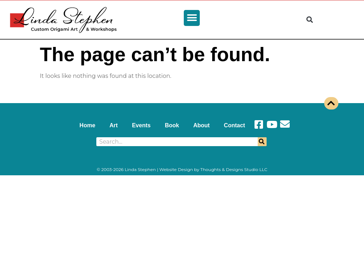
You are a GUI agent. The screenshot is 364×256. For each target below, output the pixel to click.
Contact (234, 125)
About (201, 125)
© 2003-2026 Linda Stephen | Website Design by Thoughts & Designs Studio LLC (182, 169)
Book (172, 125)
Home (87, 125)
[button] (192, 18)
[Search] (262, 141)
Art (113, 125)
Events (141, 125)
